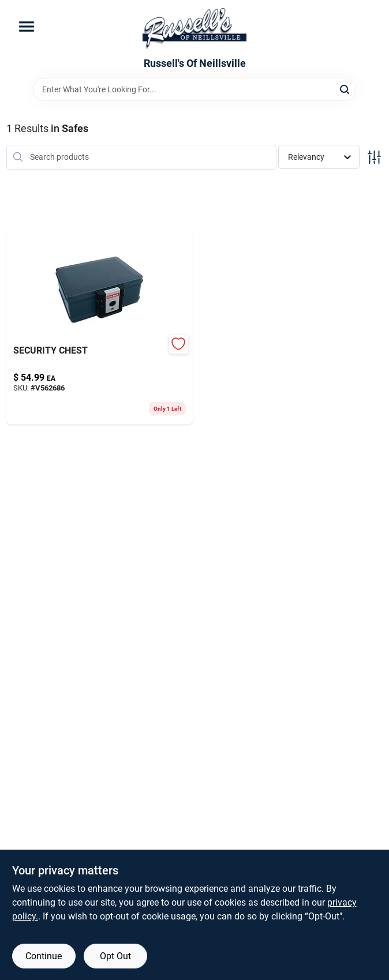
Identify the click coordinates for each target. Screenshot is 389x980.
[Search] (345, 88)
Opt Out (115, 956)
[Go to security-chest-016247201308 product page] (99, 328)
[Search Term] (194, 89)
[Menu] (26, 26)
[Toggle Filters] (374, 157)
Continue (43, 956)
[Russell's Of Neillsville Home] (194, 29)
